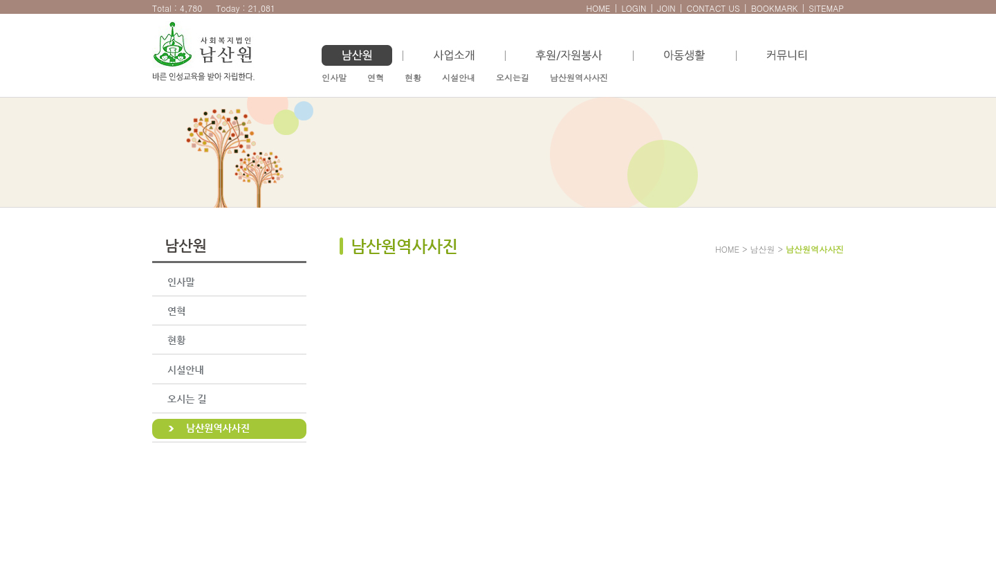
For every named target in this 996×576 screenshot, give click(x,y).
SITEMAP (826, 8)
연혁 (375, 77)
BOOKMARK (774, 8)
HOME (598, 8)
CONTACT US (713, 8)
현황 (413, 77)
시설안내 (458, 77)
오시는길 (512, 77)
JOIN (666, 8)
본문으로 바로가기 (14, 7)
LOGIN (633, 8)
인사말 (334, 77)
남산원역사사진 (579, 77)
